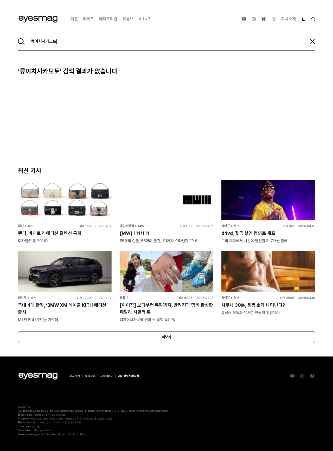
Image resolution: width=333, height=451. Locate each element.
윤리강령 (90, 376)
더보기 (166, 337)
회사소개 (288, 18)
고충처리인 (106, 376)
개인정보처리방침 (128, 376)
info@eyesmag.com (153, 411)
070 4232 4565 (125, 411)
